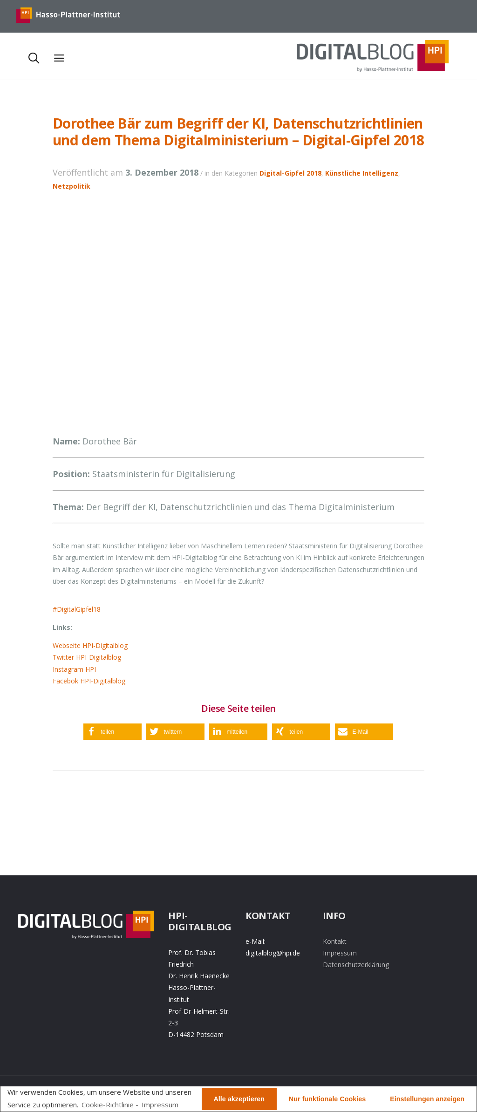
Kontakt (335, 941)
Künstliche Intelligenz (361, 173)
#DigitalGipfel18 (77, 609)
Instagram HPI (74, 669)
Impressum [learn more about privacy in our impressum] (160, 1104)
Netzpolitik (71, 186)
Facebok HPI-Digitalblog (89, 680)
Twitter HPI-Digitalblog (87, 657)
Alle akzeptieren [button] (239, 1099)
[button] (112, 731)
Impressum (340, 952)
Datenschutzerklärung (356, 964)
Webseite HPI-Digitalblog (90, 645)
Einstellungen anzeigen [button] (427, 1099)
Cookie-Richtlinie (108, 1104)
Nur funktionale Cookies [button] (327, 1099)
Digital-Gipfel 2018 (290, 173)
